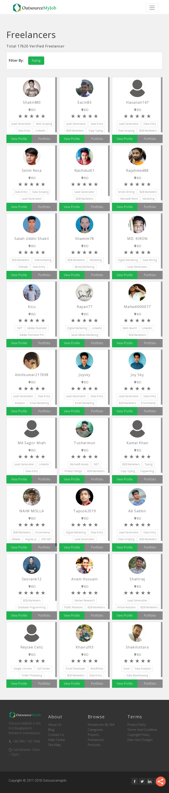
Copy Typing (95, 130)
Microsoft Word (129, 199)
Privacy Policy (136, 725)
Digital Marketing (128, 260)
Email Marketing (39, 403)
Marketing (148, 199)
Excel (127, 668)
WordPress (96, 668)
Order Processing (32, 675)
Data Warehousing (137, 675)
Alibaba (16, 539)
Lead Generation (21, 124)
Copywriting (147, 471)
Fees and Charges (140, 740)
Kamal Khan (137, 442)
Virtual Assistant (126, 607)
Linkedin (40, 130)
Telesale (23, 267)
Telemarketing (42, 260)
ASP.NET (46, 539)
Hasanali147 (137, 102)
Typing (148, 464)
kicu (32, 306)
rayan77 (84, 306)
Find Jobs (94, 745)
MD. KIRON (137, 238)
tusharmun (84, 442)
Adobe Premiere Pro (32, 335)
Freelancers (96, 740)
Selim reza (32, 170)
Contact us (56, 735)
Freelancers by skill (101, 725)
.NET (19, 328)
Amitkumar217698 (31, 374)
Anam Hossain (84, 579)
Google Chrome (22, 668)
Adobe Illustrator (37, 328)
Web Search (130, 328)
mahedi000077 (137, 306)
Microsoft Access (79, 464)
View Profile (19, 139)
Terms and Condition (142, 730)
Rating (36, 60)
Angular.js (31, 539)
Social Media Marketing (84, 335)
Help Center (56, 740)
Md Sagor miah (32, 442)
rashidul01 (84, 170)
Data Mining (150, 260)
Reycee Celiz (31, 647)
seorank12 (32, 579)
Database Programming (32, 607)
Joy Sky (137, 374)
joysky (84, 374)
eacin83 (84, 102)
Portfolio (44, 139)
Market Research (85, 600)
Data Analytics (143, 668)
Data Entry (24, 130)
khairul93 (85, 647)
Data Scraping (126, 130)
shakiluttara (137, 647)
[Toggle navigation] (152, 7)
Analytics (20, 403)
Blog (51, 730)
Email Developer (76, 668)
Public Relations (73, 607)
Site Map (54, 745)
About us (54, 725)
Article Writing (126, 192)
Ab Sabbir (137, 511)
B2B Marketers (75, 130)
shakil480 (32, 102)
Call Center (43, 668)
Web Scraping (44, 124)
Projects (93, 735)
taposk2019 (84, 511)
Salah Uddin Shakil (32, 238)
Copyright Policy (138, 735)
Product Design (73, 471)
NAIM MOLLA (31, 511)
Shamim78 (84, 238)
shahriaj (137, 579)
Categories (95, 730)
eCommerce (148, 403)
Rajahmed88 (137, 170)
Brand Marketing (84, 267)
